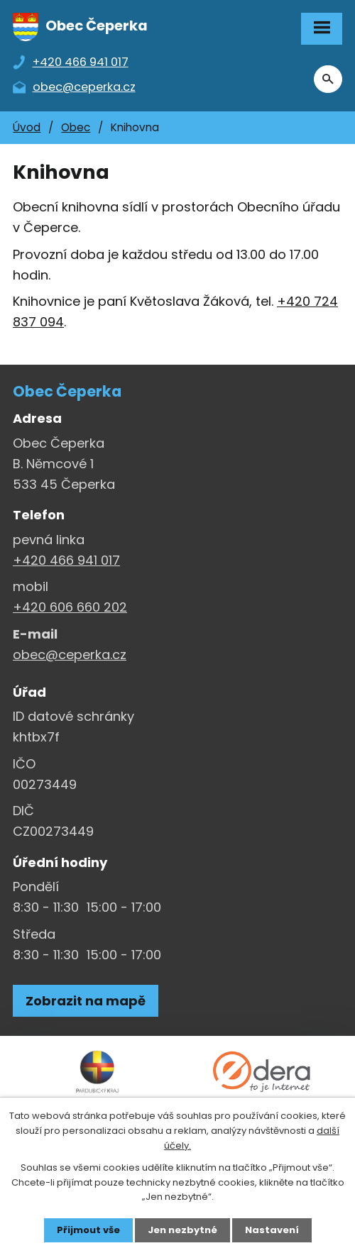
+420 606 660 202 (70, 607)
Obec (75, 127)
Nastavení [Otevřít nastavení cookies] (272, 1230)
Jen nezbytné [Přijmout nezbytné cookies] (182, 1230)
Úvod (26, 127)
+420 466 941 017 (66, 560)
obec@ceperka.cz (69, 654)
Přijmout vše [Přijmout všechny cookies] (88, 1230)
